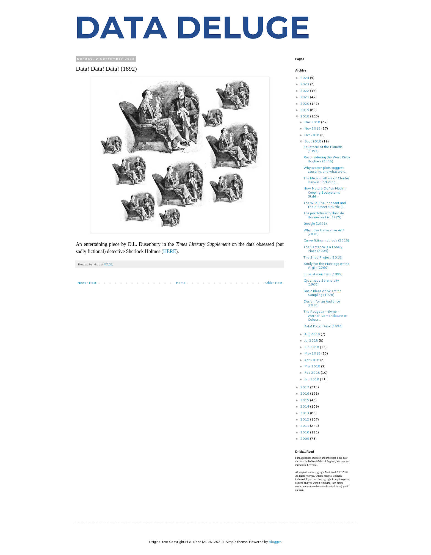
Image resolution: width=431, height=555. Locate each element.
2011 (305, 425)
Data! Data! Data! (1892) (322, 326)
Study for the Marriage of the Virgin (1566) (326, 265)
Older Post (273, 282)
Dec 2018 (312, 122)
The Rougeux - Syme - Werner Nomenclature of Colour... (325, 315)
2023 (305, 84)
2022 (305, 90)
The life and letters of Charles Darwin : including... (326, 180)
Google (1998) (315, 223)
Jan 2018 (312, 379)
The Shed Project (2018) (322, 257)
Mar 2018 (312, 366)
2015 (305, 400)
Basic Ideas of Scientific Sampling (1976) (322, 293)
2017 (305, 387)
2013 (305, 413)
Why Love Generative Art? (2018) (323, 232)
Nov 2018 (312, 128)
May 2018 (312, 353)
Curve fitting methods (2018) (326, 240)
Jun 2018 (312, 347)
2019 (305, 110)
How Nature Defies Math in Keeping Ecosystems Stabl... (324, 192)
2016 (305, 393)
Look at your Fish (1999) (322, 274)
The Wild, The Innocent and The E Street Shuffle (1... (324, 204)
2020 (305, 103)
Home (181, 282)
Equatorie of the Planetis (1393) (322, 148)
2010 (305, 432)
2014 (305, 406)
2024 (305, 77)
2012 (305, 419)
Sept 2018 (313, 141)
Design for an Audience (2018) (321, 303)
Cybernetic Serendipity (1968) (321, 282)
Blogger (275, 541)
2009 (305, 438)
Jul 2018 (311, 340)
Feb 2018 (312, 372)
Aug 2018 (312, 334)
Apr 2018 (312, 360)
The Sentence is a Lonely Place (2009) (322, 248)
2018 (305, 116)
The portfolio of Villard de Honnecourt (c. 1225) (323, 215)
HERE (169, 251)
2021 (305, 97)
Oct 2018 (312, 135)
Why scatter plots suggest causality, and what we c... (325, 169)
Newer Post (86, 282)
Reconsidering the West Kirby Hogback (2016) (326, 159)
